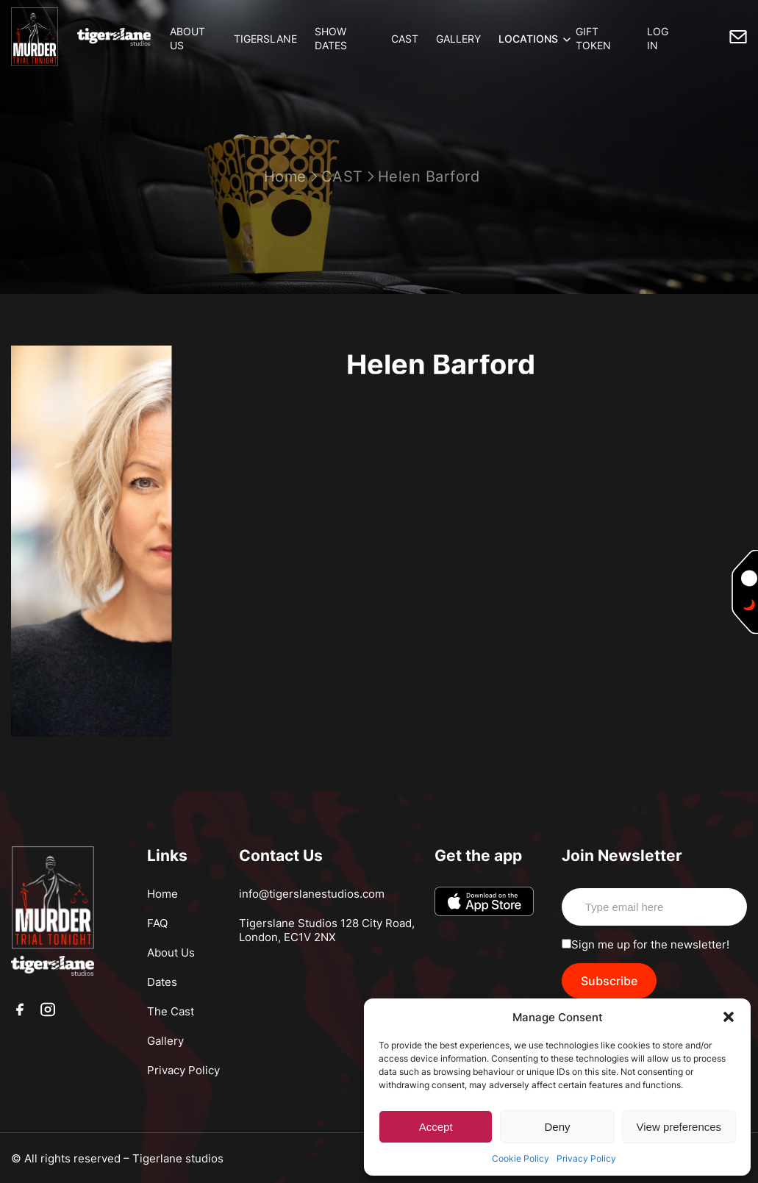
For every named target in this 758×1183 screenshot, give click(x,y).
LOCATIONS (528, 38)
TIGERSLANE (265, 38)
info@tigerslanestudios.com (312, 894)
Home (285, 176)
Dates (162, 982)
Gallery (165, 1041)
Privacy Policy (586, 1158)
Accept (436, 1127)
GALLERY (458, 38)
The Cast (170, 1011)
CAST (404, 38)
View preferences (679, 1127)
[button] (728, 1016)
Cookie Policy (520, 1158)
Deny (557, 1127)
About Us (171, 952)
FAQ (157, 923)
